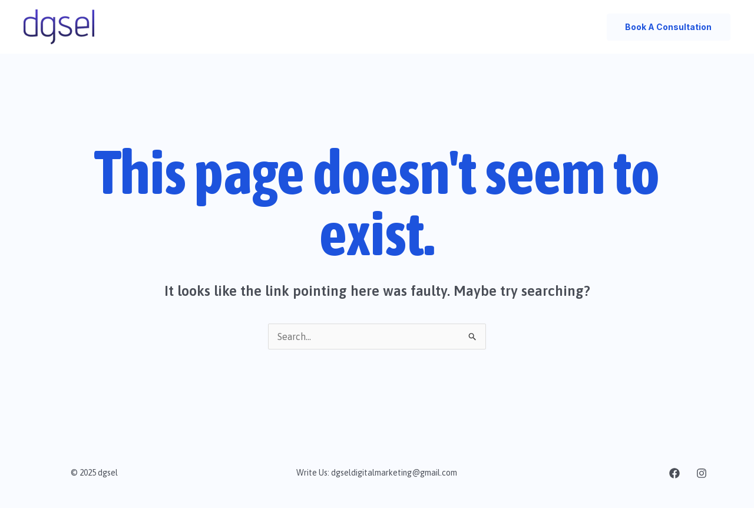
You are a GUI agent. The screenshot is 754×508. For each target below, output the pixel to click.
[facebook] (674, 473)
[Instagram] (701, 473)
